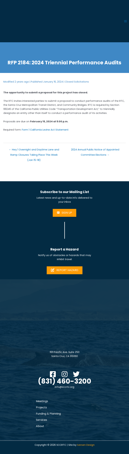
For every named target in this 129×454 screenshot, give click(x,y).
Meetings (42, 401)
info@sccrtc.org (64, 387)
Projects (41, 407)
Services (41, 420)
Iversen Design (86, 445)
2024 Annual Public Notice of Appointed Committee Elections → (95, 150)
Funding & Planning (48, 414)
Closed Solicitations (77, 81)
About (40, 426)
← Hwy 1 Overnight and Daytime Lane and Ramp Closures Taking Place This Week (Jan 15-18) (34, 150)
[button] (53, 374)
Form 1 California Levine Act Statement (45, 129)
